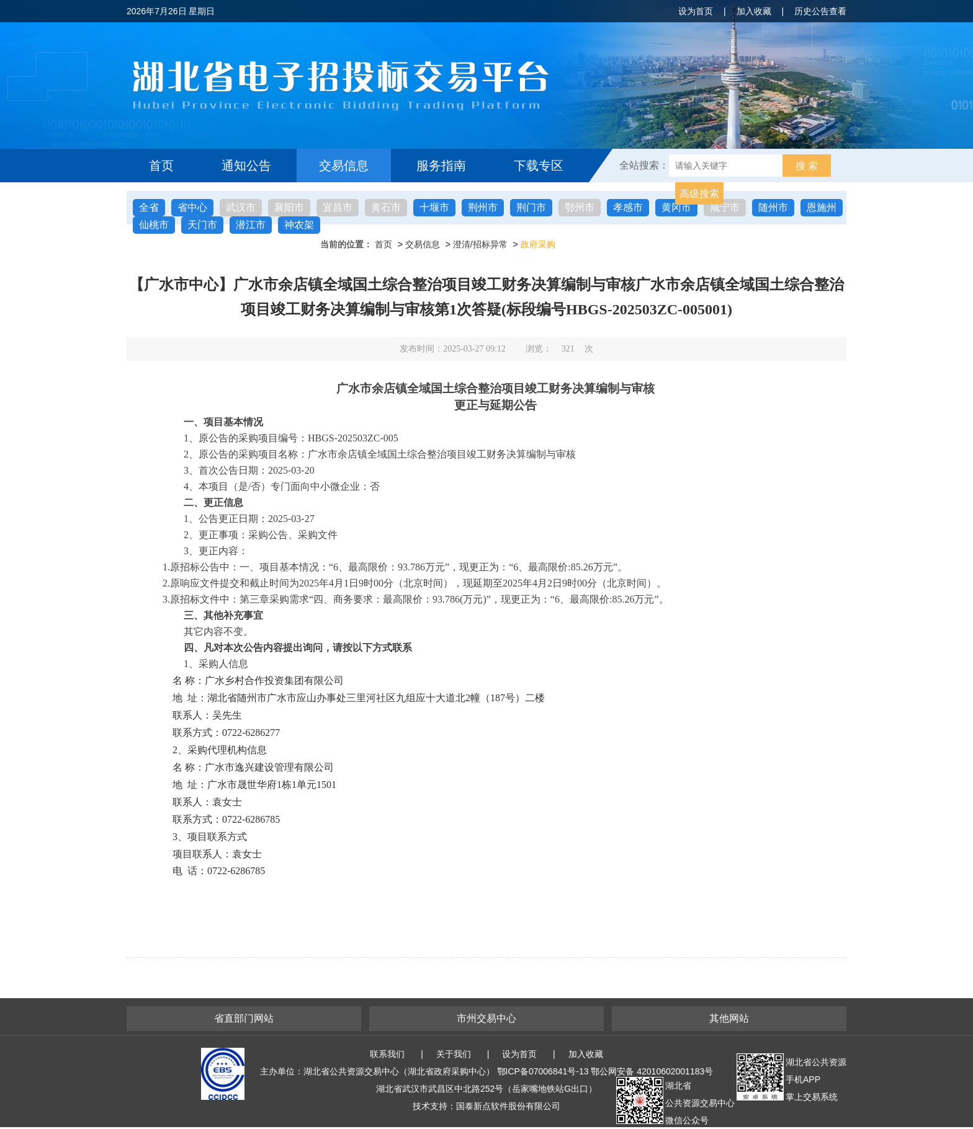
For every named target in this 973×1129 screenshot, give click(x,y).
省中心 (192, 207)
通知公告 (246, 165)
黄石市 (386, 207)
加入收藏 (754, 11)
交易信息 (344, 165)
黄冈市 (676, 207)
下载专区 (538, 165)
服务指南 (441, 165)
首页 (161, 165)
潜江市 (251, 224)
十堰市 (434, 207)
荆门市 (531, 207)
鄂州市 (579, 207)
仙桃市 (154, 224)
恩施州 (821, 207)
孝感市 (628, 207)
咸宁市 (725, 207)
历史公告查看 (820, 11)
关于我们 (453, 1054)
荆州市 (483, 207)
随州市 (773, 207)
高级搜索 (699, 193)
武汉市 (241, 207)
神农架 (299, 224)
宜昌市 (337, 207)
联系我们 (387, 1054)
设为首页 (695, 11)
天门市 (202, 224)
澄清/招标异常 (480, 244)
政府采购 (538, 244)
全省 (149, 207)
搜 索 (807, 166)
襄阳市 (289, 207)
